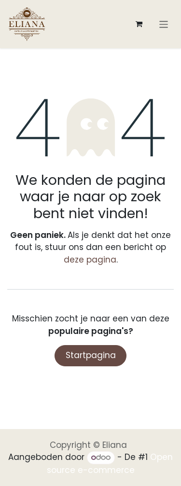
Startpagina (91, 355)
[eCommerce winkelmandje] (139, 24)
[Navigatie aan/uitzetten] (163, 24)
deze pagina (90, 259)
